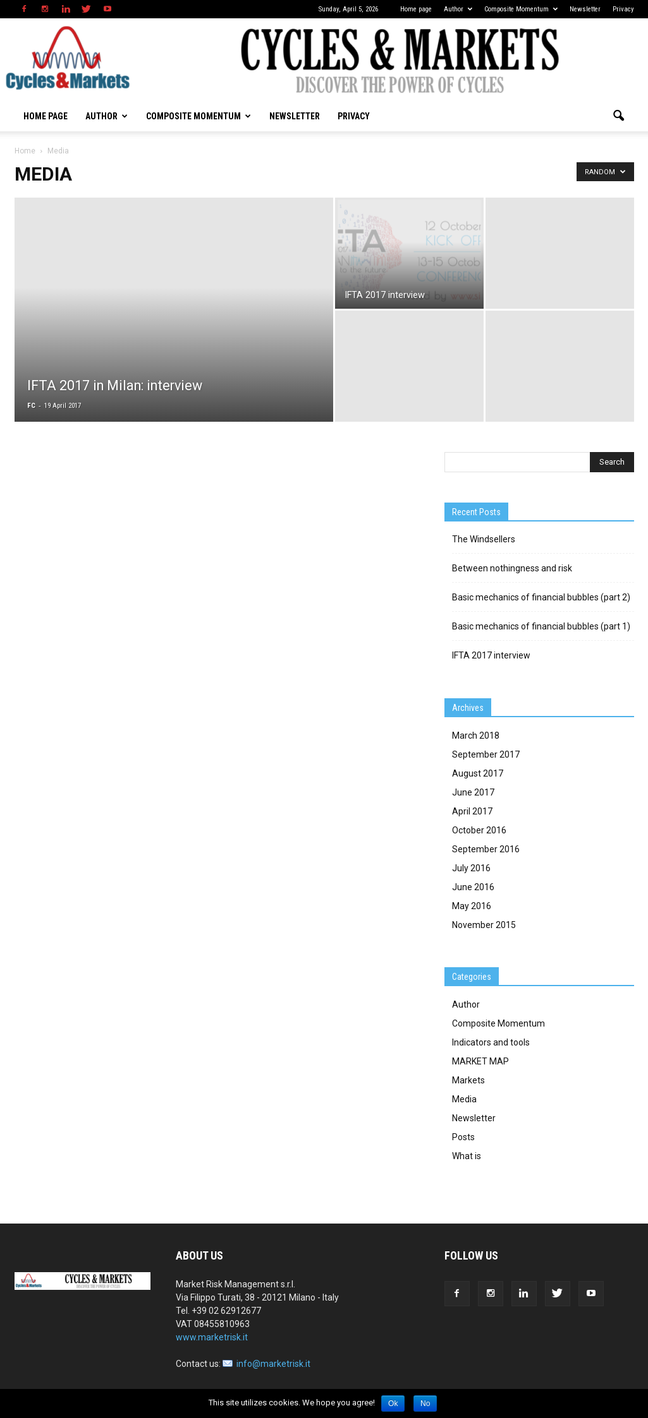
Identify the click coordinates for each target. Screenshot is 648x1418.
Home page (416, 9)
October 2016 (479, 830)
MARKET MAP (480, 1061)
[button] (619, 116)
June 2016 (473, 887)
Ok (393, 1403)
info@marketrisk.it (273, 1364)
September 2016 (486, 849)
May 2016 (471, 906)
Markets (468, 1080)
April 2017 (472, 811)
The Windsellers (483, 539)
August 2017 (477, 773)
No (425, 1403)
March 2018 (475, 735)
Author (458, 9)
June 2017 (473, 792)
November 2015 (484, 925)
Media (464, 1099)
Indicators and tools (491, 1042)
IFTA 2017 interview (491, 655)
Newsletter (585, 9)
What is (466, 1156)
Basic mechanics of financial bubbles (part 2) (541, 597)
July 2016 (471, 868)
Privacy (623, 9)
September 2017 (486, 754)
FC (31, 406)
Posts (463, 1137)
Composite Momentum (521, 9)
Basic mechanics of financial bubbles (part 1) (541, 626)
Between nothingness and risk (512, 568)
